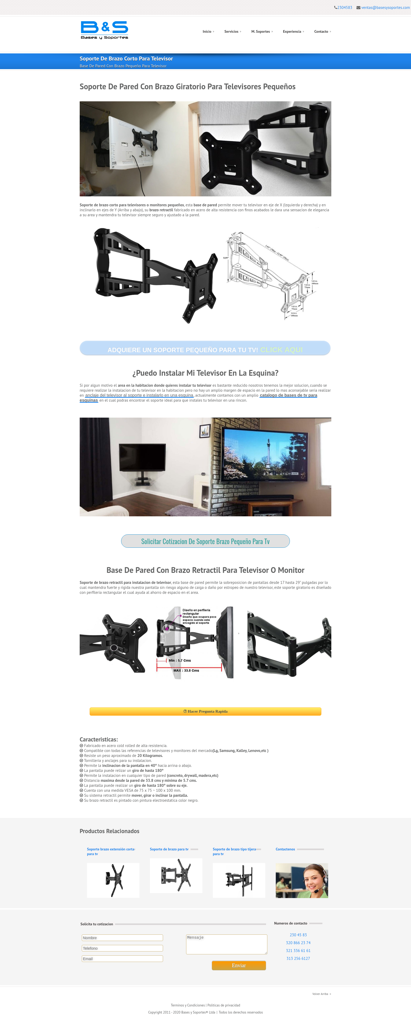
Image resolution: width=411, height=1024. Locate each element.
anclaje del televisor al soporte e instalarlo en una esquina (139, 395)
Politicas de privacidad (223, 1008)
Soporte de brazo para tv (169, 849)
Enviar (239, 968)
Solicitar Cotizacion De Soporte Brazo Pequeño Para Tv (205, 541)
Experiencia (292, 31)
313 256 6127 (298, 958)
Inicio (207, 31)
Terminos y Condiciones (188, 1008)
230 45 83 (298, 934)
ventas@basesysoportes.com (385, 7)
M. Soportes (260, 31)
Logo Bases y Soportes (104, 30)
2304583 (344, 7)
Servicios (231, 31)
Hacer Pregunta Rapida (205, 711)
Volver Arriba (320, 997)
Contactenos (285, 849)
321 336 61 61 (298, 950)
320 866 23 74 (298, 942)
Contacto (321, 31)
